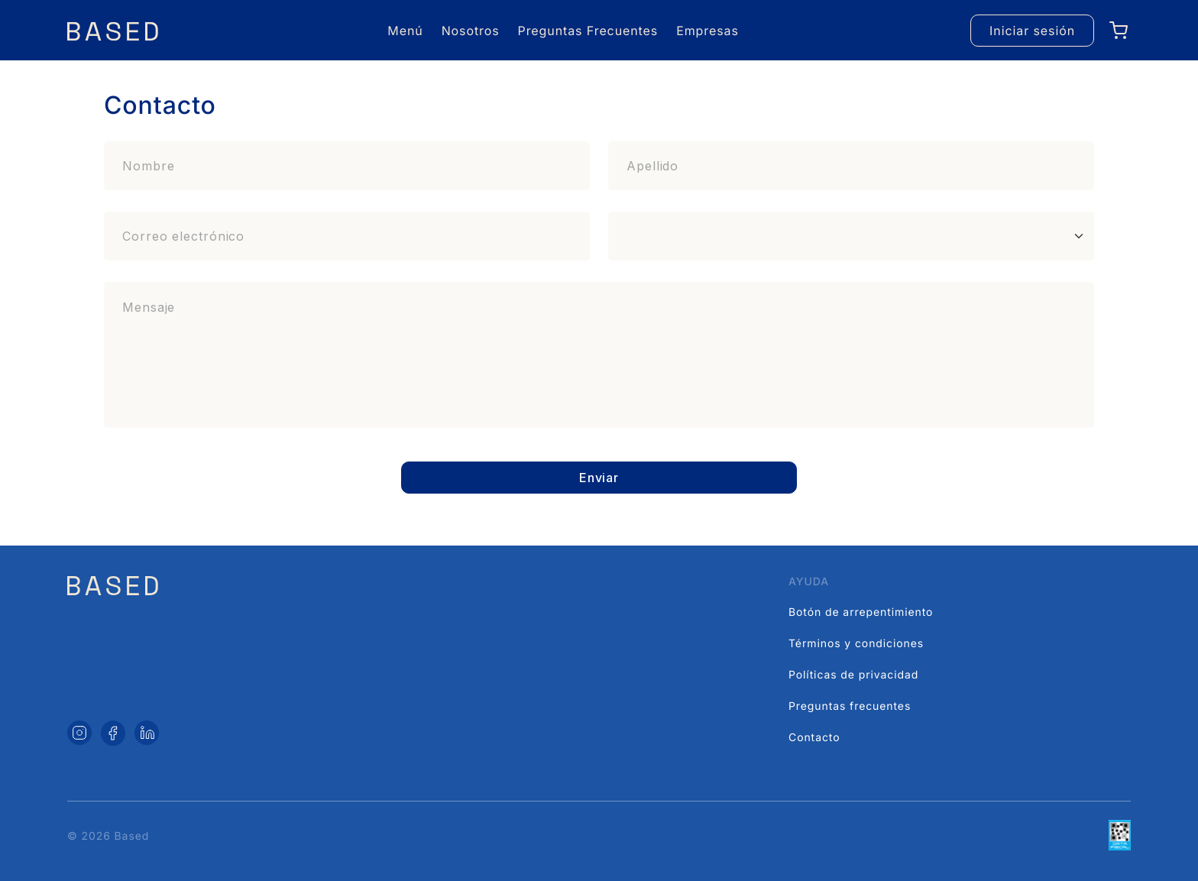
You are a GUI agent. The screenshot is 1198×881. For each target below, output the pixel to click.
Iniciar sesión (1032, 30)
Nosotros (471, 30)
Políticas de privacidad (853, 675)
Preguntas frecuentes (849, 706)
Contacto (814, 737)
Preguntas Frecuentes (588, 30)
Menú (405, 30)
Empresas (707, 30)
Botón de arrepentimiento (860, 612)
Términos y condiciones (856, 643)
